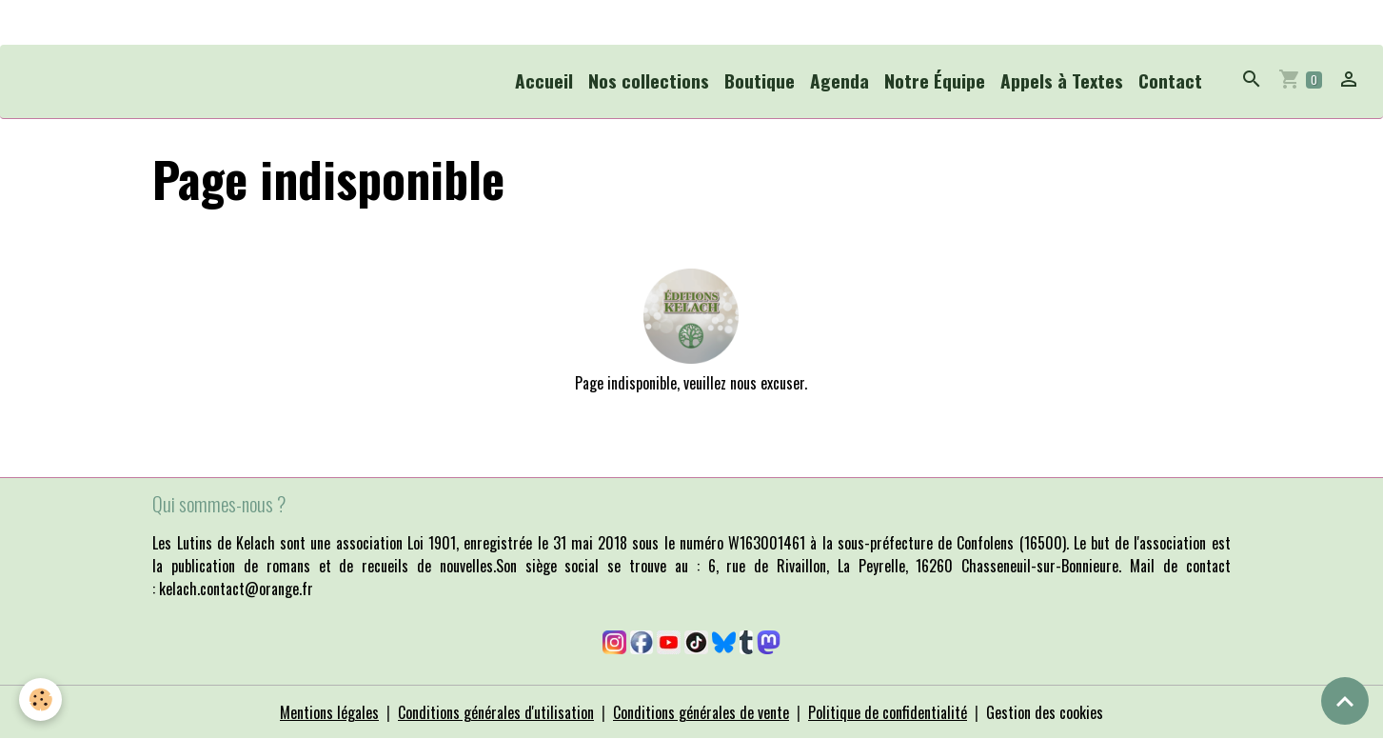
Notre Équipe (934, 80)
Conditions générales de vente (701, 712)
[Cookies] (40, 699)
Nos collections (648, 80)
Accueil (544, 80)
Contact (1170, 80)
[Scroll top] (1345, 701)
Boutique (759, 80)
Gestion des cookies (1044, 712)
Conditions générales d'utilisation (496, 712)
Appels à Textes (1061, 80)
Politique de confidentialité (887, 712)
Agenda (839, 80)
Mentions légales (329, 712)
